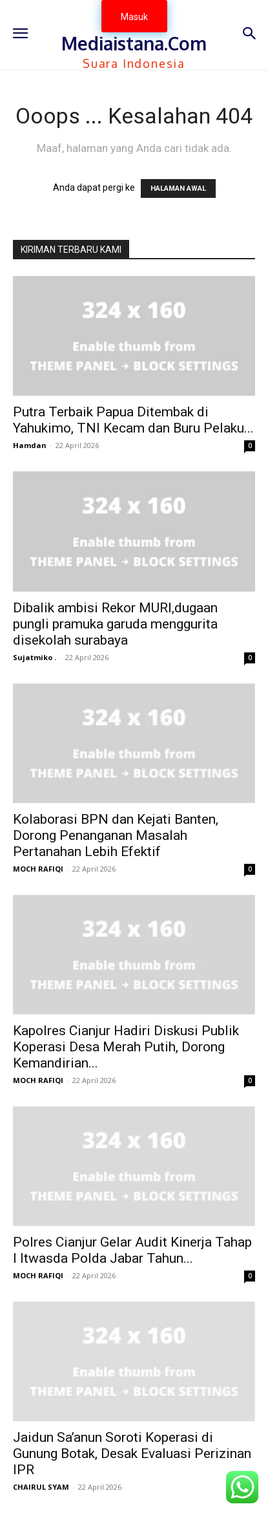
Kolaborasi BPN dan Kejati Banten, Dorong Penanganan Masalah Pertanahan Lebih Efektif (115, 835)
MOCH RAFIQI (38, 869)
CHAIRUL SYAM (41, 1487)
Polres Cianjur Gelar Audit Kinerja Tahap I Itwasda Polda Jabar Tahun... (132, 1250)
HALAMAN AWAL (178, 188)
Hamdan (29, 445)
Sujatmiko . (34, 657)
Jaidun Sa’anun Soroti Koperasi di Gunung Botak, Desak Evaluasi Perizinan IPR (132, 1453)
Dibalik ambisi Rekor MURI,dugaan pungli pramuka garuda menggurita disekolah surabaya (115, 624)
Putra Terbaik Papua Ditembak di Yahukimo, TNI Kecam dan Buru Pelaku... (133, 420)
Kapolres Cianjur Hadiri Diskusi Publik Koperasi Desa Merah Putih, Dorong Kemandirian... (126, 1047)
